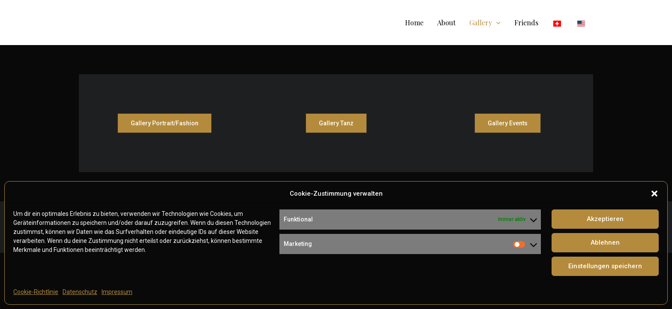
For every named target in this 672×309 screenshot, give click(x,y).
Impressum (117, 291)
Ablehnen (605, 242)
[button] (654, 193)
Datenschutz (80, 291)
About (446, 22)
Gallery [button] (485, 22)
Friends (526, 22)
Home (414, 22)
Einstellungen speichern (605, 266)
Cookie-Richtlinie (35, 291)
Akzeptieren (605, 219)
